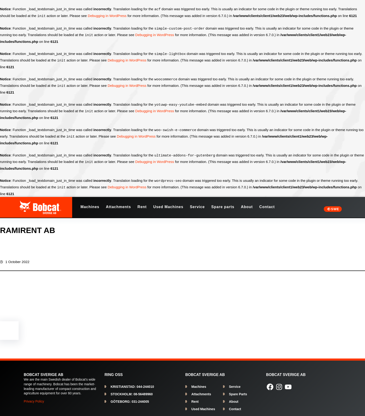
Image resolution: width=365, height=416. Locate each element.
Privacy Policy (34, 397)
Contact (235, 405)
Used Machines (203, 405)
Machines (198, 383)
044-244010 (132, 383)
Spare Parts (238, 390)
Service (235, 383)
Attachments (201, 390)
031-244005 (130, 398)
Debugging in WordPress (107, 16)
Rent (195, 398)
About (233, 398)
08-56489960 (132, 390)
